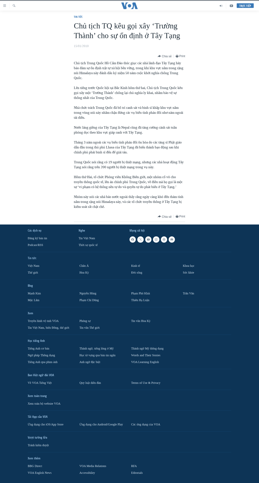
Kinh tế (135, 266)
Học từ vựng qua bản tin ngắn (97, 355)
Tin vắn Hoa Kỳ (140, 321)
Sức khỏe (188, 273)
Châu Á (84, 266)
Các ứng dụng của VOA (145, 424)
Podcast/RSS (35, 245)
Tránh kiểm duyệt (38, 445)
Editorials (137, 473)
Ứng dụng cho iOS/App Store (45, 424)
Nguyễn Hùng (87, 293)
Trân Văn (188, 293)
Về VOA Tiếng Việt (40, 383)
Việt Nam (33, 266)
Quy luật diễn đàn (90, 383)
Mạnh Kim (34, 293)
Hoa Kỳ (84, 273)
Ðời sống (136, 273)
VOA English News (40, 473)
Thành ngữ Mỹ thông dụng (147, 348)
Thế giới (33, 273)
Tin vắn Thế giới (89, 328)
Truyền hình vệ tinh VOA (43, 321)
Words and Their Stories (145, 355)
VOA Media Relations (92, 466)
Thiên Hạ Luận (140, 300)
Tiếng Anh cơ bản (38, 348)
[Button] (165, 56)
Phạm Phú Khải (140, 293)
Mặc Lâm (33, 300)
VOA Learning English (145, 362)
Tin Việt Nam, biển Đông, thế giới (48, 328)
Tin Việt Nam (87, 238)
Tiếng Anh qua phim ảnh (42, 362)
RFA (134, 466)
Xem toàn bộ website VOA (44, 404)
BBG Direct (35, 466)
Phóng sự (85, 321)
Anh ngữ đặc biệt (89, 362)
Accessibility (87, 473)
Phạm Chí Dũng (89, 300)
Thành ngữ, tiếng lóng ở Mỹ (96, 348)
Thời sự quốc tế (88, 245)
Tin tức (78, 17)
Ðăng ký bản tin (37, 238)
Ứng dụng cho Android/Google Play (101, 424)
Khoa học (188, 266)
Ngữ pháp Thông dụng (41, 355)
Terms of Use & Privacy (145, 383)
